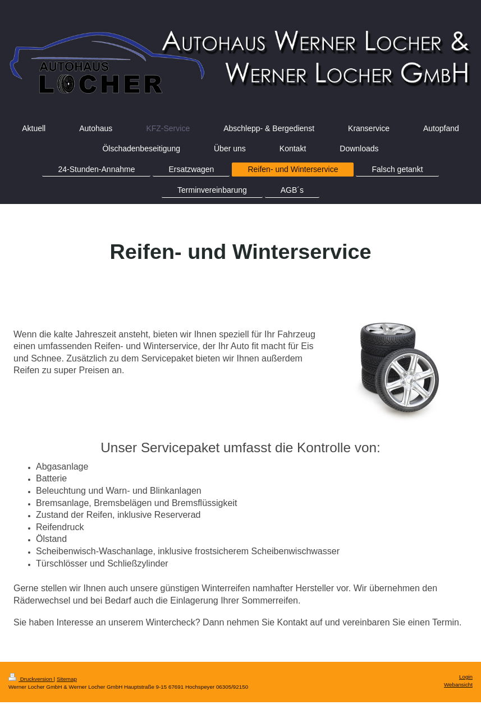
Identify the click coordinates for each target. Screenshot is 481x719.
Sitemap (67, 679)
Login (466, 677)
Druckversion (31, 679)
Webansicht (458, 684)
